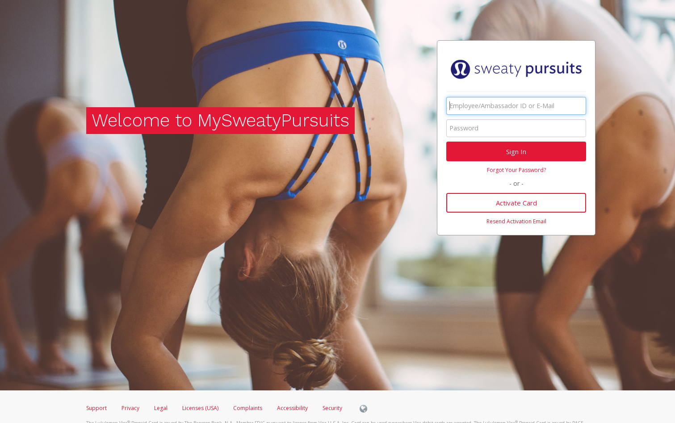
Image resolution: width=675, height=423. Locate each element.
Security (332, 408)
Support (96, 408)
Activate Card (516, 202)
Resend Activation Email (516, 221)
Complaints (248, 408)
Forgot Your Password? (516, 170)
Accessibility (292, 408)
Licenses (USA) (201, 408)
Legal (161, 408)
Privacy (130, 408)
